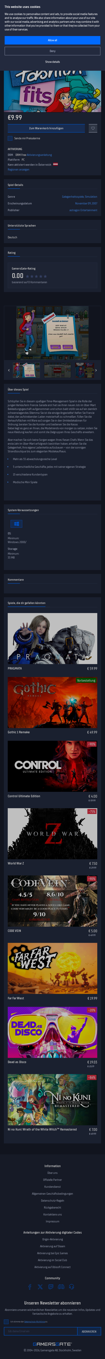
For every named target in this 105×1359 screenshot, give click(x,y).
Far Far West (16, 998)
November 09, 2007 (86, 203)
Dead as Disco (17, 1062)
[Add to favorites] (93, 128)
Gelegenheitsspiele (73, 197)
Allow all (52, 40)
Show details (52, 62)
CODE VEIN (14, 931)
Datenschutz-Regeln (52, 1201)
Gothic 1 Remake (19, 732)
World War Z (16, 863)
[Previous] (9, 370)
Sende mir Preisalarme (27, 138)
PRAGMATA (15, 668)
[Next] (96, 370)
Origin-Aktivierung (52, 1239)
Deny (52, 51)
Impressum (52, 1221)
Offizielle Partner (52, 1180)
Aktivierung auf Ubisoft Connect (52, 1267)
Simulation (91, 197)
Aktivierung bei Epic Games (52, 1253)
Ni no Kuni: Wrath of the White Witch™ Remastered (42, 1129)
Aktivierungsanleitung (39, 155)
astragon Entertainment (83, 210)
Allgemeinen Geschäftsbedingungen (52, 1194)
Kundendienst (52, 1187)
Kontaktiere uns (52, 1214)
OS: (9, 533)
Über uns (52, 1173)
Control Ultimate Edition (24, 796)
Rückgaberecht (52, 1207)
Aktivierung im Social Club (52, 1260)
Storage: (13, 549)
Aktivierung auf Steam (52, 1246)
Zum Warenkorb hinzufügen (46, 128)
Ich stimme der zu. (29, 1321)
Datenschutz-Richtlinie (34, 1321)
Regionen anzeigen (18, 169)
